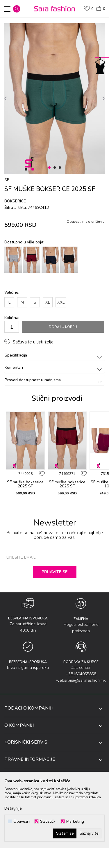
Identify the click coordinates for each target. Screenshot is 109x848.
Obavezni (21, 821)
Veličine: (11, 292)
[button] (16, 9)
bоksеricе (15, 201)
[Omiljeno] (89, 9)
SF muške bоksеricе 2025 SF (25, 484)
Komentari (54, 367)
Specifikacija (54, 355)
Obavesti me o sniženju (86, 221)
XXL (61, 302)
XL (47, 302)
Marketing (75, 821)
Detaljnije (13, 808)
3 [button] (61, 167)
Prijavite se (54, 572)
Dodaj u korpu (63, 327)
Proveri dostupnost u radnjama (54, 380)
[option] (54, 98)
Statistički (48, 821)
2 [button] (55, 167)
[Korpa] (100, 8)
